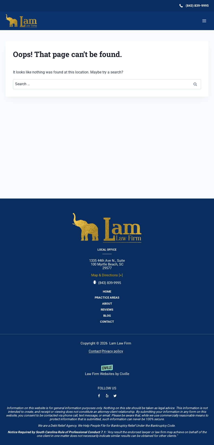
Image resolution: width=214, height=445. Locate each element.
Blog (107, 315)
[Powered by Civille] (107, 372)
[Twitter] (115, 395)
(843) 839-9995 (109, 283)
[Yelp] (107, 395)
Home (107, 291)
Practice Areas (107, 297)
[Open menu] (204, 20)
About (107, 303)
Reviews (107, 309)
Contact (107, 321)
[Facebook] (99, 395)
